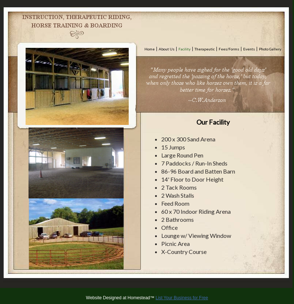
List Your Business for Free (182, 297)
